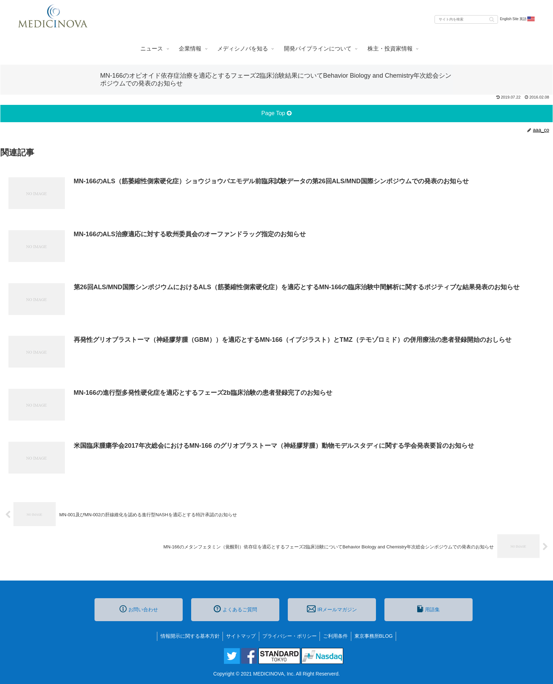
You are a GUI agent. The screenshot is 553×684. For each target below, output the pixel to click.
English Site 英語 (517, 19)
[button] (491, 19)
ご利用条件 (336, 636)
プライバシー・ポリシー (289, 636)
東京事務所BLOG (375, 636)
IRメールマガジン (332, 608)
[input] (466, 19)
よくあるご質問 (235, 608)
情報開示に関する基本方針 (188, 636)
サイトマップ (240, 636)
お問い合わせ (139, 608)
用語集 (428, 608)
